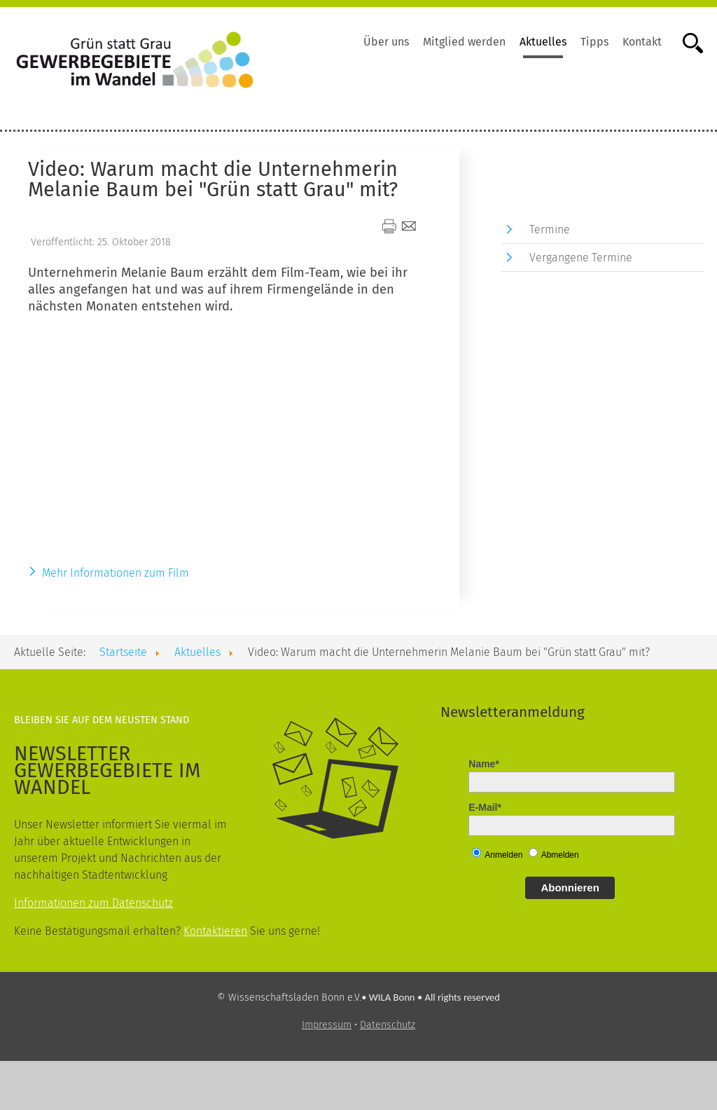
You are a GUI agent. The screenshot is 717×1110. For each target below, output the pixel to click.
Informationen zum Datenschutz (93, 903)
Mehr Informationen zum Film (115, 573)
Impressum (326, 1025)
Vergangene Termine (580, 257)
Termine (549, 229)
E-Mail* (484, 807)
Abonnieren (570, 887)
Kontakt (642, 41)
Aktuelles (543, 41)
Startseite (123, 652)
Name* (483, 763)
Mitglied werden (464, 41)
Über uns (386, 41)
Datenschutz (387, 1025)
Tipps (594, 41)
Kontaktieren (215, 931)
